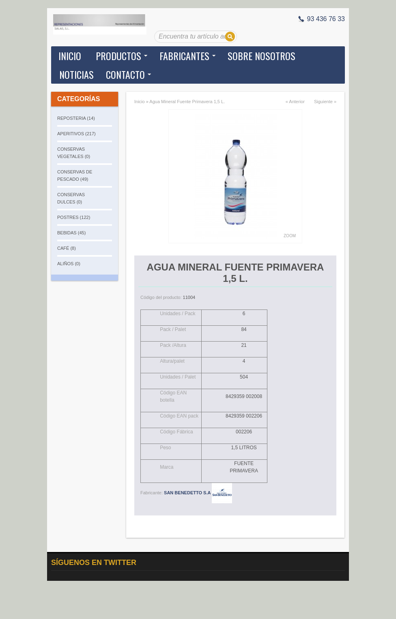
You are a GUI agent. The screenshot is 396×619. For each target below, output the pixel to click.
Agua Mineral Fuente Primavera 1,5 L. (187, 101)
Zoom (290, 236)
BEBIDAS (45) (71, 232)
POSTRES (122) (73, 217)
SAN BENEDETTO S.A (198, 492)
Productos (118, 55)
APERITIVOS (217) (76, 133)
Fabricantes (184, 55)
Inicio (69, 55)
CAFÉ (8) (66, 248)
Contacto (125, 74)
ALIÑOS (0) (68, 263)
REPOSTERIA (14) (76, 118)
